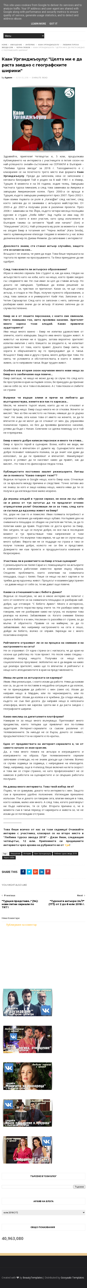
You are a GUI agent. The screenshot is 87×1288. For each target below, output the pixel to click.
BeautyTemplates (33, 1277)
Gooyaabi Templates (72, 1277)
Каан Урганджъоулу (48, 45)
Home (4, 45)
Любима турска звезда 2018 (65, 853)
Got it (53, 23)
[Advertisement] (43, 955)
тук (67, 845)
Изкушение (16, 45)
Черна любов (23, 47)
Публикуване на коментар (21, 924)
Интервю (30, 45)
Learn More (38, 23)
